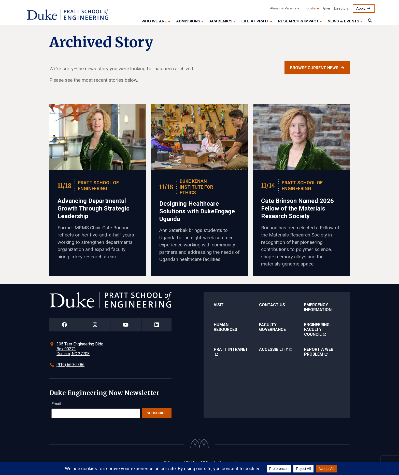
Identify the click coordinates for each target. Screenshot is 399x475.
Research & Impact (298, 21)
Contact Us (272, 304)
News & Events (343, 21)
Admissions (188, 21)
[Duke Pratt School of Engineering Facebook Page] (64, 324)
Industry (310, 8)
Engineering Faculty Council (317, 329)
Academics (220, 21)
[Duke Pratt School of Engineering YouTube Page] (125, 324)
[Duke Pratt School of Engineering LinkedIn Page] (156, 324)
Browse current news (314, 67)
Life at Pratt (255, 21)
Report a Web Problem (318, 352)
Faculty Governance (272, 327)
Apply (360, 8)
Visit (219, 304)
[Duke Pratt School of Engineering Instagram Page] (95, 324)
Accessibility (273, 349)
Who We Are (154, 21)
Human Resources (225, 327)
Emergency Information (318, 307)
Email (56, 403)
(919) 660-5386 (70, 364)
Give (326, 8)
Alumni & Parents (283, 8)
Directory (341, 8)
